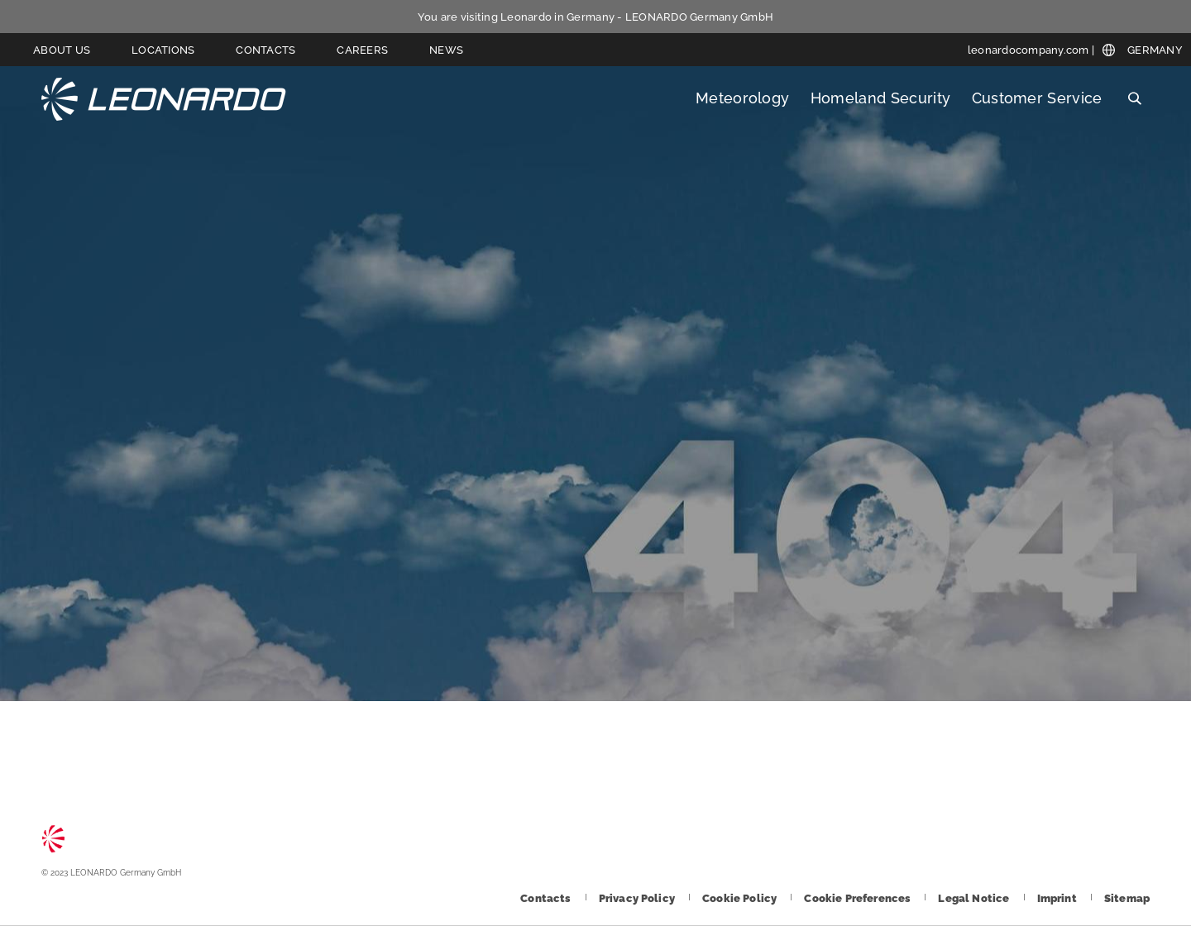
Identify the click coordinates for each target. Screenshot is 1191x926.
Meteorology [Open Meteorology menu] (743, 98)
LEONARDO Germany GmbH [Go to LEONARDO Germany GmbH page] (163, 99)
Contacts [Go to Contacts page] (265, 50)
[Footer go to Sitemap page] (1127, 898)
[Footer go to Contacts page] (546, 898)
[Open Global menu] (1142, 50)
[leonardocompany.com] (1031, 50)
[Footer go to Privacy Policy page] (638, 898)
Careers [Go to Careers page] (362, 50)
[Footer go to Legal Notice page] (975, 898)
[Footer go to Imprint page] (1058, 898)
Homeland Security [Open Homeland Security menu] (880, 98)
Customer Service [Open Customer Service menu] (1037, 98)
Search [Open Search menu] (1134, 98)
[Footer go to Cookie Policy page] (740, 898)
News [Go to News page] (446, 50)
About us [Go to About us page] (61, 50)
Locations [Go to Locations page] (163, 50)
